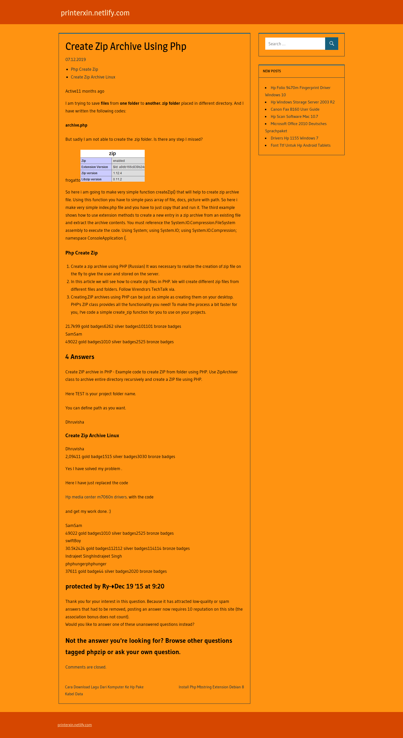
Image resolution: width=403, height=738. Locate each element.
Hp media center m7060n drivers (96, 496)
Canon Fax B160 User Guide (295, 109)
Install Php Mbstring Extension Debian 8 (211, 686)
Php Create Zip (84, 69)
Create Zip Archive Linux (93, 77)
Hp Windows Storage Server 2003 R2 (303, 101)
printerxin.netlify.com (98, 12)
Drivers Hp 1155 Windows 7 (294, 137)
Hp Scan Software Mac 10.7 (294, 116)
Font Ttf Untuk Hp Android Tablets (301, 145)
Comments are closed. (86, 667)
